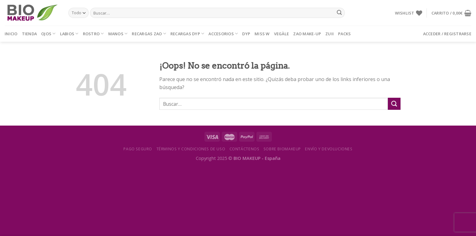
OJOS (48, 33)
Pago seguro (137, 149)
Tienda (29, 33)
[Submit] (339, 13)
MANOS (118, 33)
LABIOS (69, 33)
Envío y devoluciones (328, 149)
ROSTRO (93, 33)
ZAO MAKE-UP (307, 33)
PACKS (344, 33)
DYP (246, 33)
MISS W (262, 33)
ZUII (329, 33)
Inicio (11, 33)
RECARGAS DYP (187, 33)
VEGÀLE (281, 33)
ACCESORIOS (223, 33)
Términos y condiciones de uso (191, 149)
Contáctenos (244, 149)
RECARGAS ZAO (149, 33)
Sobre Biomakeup (282, 149)
